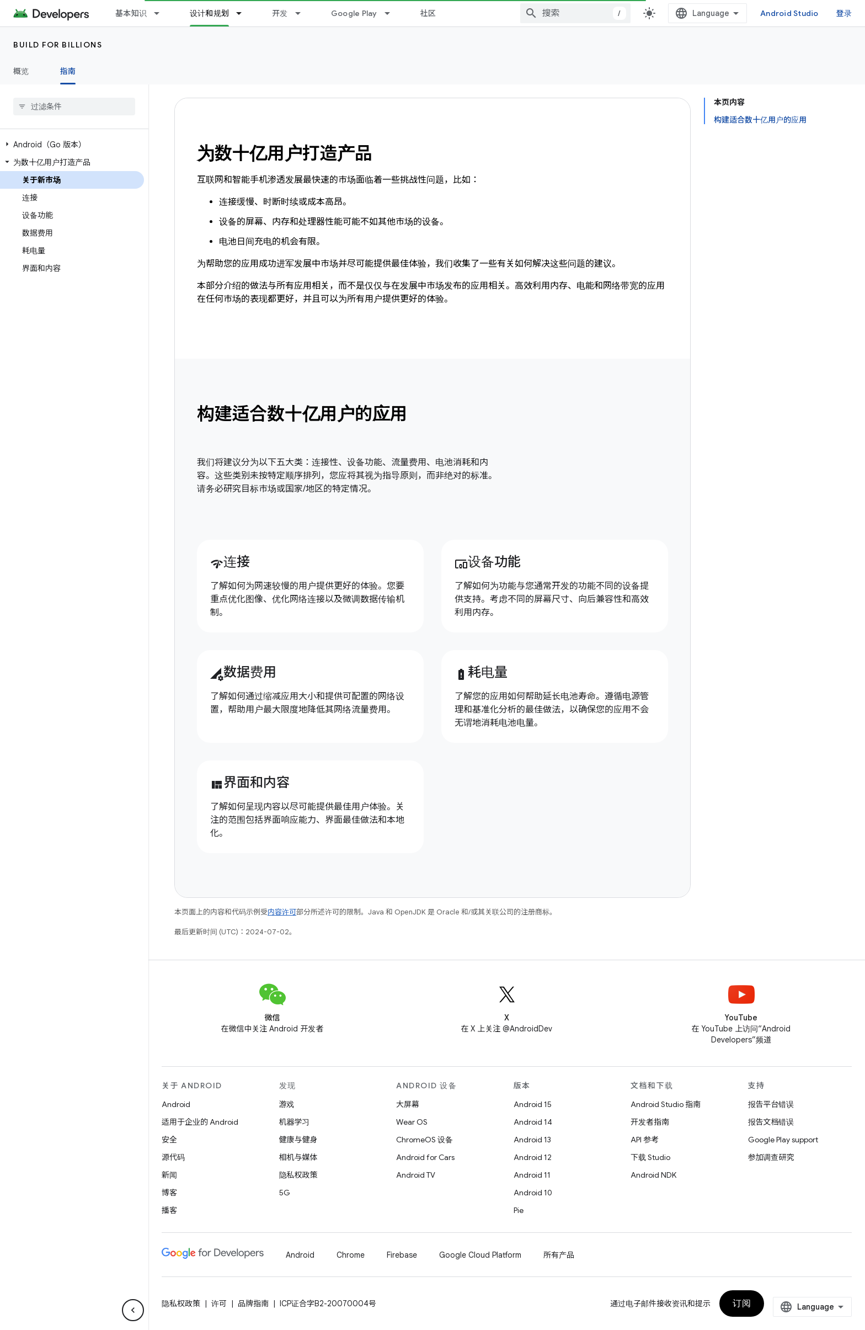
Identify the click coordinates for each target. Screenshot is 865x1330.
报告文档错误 (771, 1122)
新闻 (169, 1175)
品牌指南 (253, 1303)
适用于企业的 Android (200, 1122)
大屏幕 (407, 1104)
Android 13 (532, 1140)
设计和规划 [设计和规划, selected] (209, 13)
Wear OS (412, 1122)
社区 (428, 13)
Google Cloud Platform (480, 1255)
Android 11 (532, 1175)
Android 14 (533, 1122)
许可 (219, 1303)
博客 (169, 1193)
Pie (519, 1210)
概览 (21, 71)
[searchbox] (74, 106)
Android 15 (533, 1104)
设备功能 (488, 562)
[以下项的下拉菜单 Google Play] (392, 13)
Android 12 (533, 1157)
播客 (169, 1210)
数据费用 (243, 672)
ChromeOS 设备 (424, 1140)
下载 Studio (650, 1157)
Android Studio (814, 13)
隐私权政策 (298, 1175)
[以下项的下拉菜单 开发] (303, 13)
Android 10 (533, 1193)
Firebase (402, 1255)
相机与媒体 (298, 1157)
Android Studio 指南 (666, 1104)
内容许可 (282, 912)
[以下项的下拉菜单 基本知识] (162, 13)
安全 (169, 1140)
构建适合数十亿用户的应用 (302, 414)
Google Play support (783, 1140)
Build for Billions (57, 45)
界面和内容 (250, 782)
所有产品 (558, 1255)
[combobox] (679, 13)
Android (176, 1104)
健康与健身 (298, 1140)
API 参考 (645, 1140)
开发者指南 (650, 1122)
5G (284, 1193)
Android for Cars (425, 1157)
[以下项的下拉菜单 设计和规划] (244, 13)
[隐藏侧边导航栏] (133, 1310)
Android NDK (653, 1175)
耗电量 (481, 672)
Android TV (415, 1175)
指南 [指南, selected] (68, 71)
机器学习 (294, 1122)
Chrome (351, 1255)
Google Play (354, 13)
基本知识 (131, 13)
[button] (72, 144)
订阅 (820, 1303)
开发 (280, 13)
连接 (230, 562)
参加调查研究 (771, 1157)
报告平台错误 (771, 1104)
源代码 (173, 1157)
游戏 (287, 1104)
